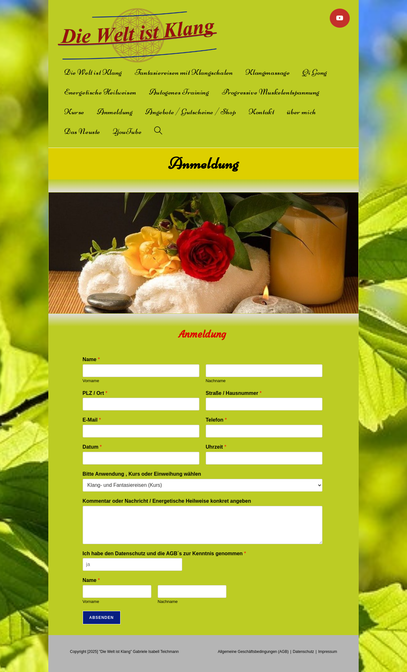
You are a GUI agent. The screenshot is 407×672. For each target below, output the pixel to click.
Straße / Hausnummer (234, 393)
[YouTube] (340, 18)
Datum (92, 447)
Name (91, 359)
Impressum (327, 651)
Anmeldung (202, 334)
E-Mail (92, 420)
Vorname (91, 380)
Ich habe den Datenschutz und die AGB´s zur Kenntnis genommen (164, 553)
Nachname (216, 380)
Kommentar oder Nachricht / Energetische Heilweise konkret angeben (167, 501)
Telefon (216, 420)
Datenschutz (303, 651)
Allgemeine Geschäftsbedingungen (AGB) (253, 651)
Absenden (101, 617)
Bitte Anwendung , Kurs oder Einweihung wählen (142, 474)
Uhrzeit (216, 447)
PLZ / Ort (95, 393)
